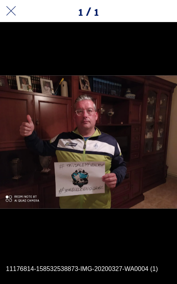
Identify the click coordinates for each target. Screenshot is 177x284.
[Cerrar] (11, 11)
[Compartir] (145, 11)
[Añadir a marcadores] (166, 11)
